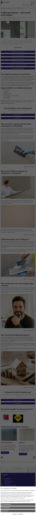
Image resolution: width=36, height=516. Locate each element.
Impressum (15, 514)
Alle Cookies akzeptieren (6, 504)
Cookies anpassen (4, 510)
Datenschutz (20, 514)
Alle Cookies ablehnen (5, 507)
